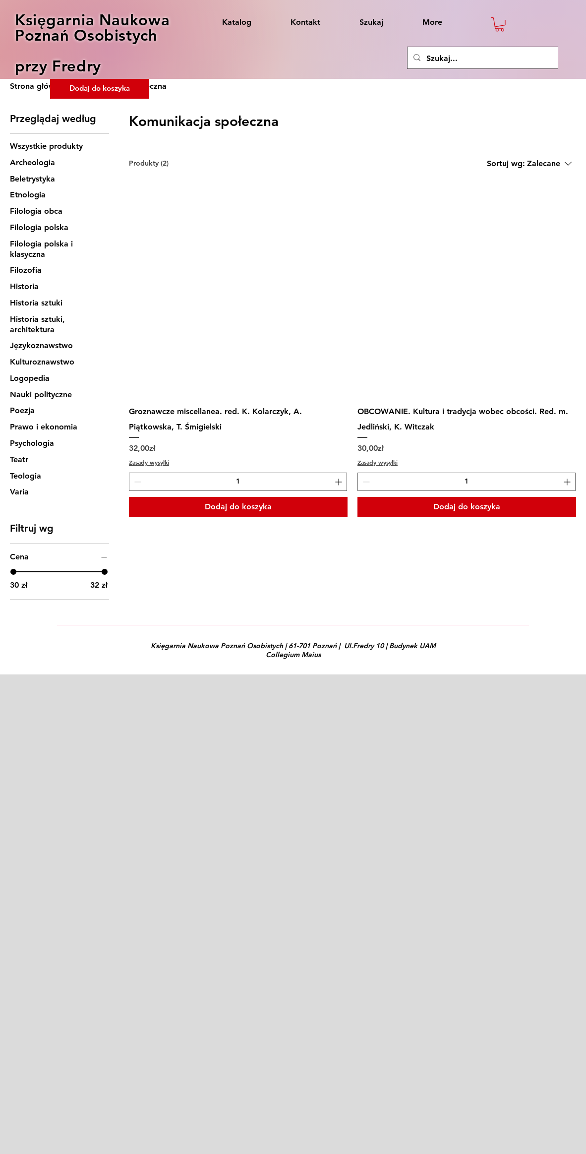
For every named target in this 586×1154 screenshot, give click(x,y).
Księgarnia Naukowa (92, 20)
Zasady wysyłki (149, 462)
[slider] (13, 572)
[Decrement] (136, 481)
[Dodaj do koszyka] (238, 507)
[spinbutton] (238, 481)
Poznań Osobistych (86, 35)
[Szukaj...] (481, 58)
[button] (499, 24)
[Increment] (339, 481)
